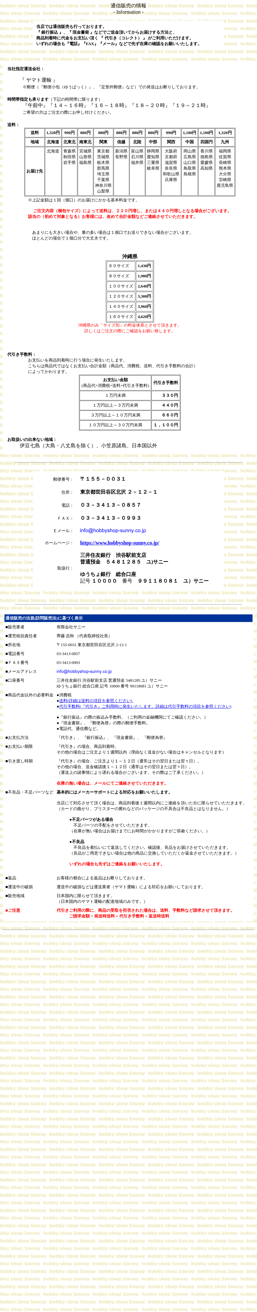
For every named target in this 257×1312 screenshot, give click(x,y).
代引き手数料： (21, 354)
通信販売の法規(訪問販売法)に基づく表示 (44, 618)
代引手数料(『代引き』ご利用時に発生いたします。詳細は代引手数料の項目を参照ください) (145, 706)
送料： (13, 124)
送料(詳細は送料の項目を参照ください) (96, 700)
